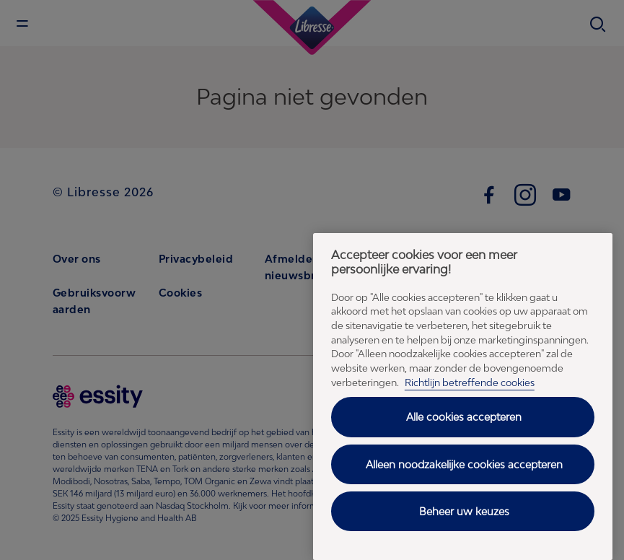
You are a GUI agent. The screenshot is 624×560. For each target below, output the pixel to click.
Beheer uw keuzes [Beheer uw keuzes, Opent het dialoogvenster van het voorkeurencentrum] (464, 511)
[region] (462, 396)
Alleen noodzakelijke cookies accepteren (464, 464)
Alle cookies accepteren (464, 417)
